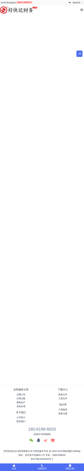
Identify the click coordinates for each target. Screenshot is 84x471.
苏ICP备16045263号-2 (42, 459)
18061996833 (24, 2)
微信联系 (76, 3)
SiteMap (76, 451)
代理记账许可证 (40, 451)
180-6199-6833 (42, 429)
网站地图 (67, 451)
